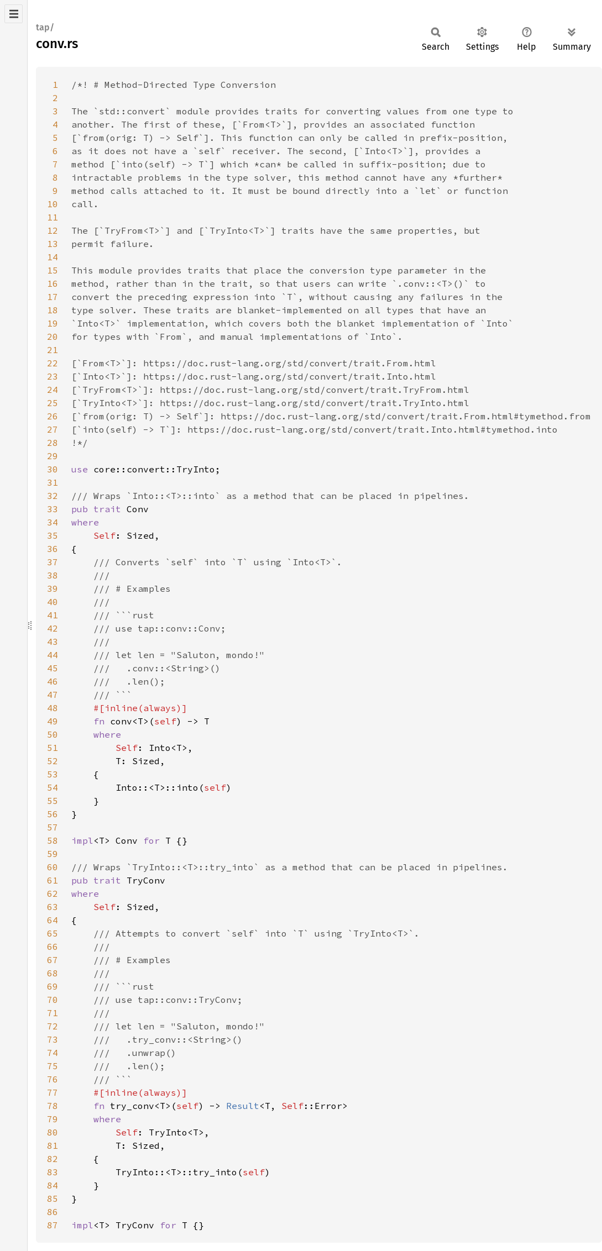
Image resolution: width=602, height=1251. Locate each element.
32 (52, 495)
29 (52, 455)
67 (52, 959)
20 (52, 336)
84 (52, 1185)
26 (52, 416)
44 (52, 654)
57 (52, 827)
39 (52, 588)
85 (52, 1198)
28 (52, 442)
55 (52, 800)
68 (52, 973)
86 (52, 1211)
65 (52, 933)
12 (52, 230)
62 (52, 893)
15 (52, 270)
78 (52, 1105)
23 (52, 376)
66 (52, 946)
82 (52, 1158)
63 (52, 906)
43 (52, 641)
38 (52, 575)
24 (52, 389)
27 (52, 429)
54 (52, 787)
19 (52, 323)
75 (52, 1065)
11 (52, 217)
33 (52, 508)
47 (52, 694)
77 (52, 1092)
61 (52, 880)
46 (52, 681)
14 (52, 256)
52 (52, 760)
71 (52, 1012)
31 (52, 482)
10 (52, 203)
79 (52, 1118)
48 (52, 707)
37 (52, 561)
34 (52, 522)
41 (52, 615)
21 (52, 349)
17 (52, 296)
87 (52, 1225)
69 (52, 986)
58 (52, 840)
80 (52, 1132)
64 (52, 920)
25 (52, 402)
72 (52, 1026)
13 (52, 243)
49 (52, 721)
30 (52, 469)
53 (52, 774)
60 (52, 866)
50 (52, 734)
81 (52, 1145)
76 (52, 1079)
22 (52, 363)
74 (52, 1052)
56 (52, 813)
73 (52, 1039)
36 (52, 548)
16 (52, 283)
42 (52, 628)
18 (52, 310)
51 (52, 747)
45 (52, 668)
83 (52, 1172)
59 (52, 853)
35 (52, 535)
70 (52, 999)
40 (52, 601)
